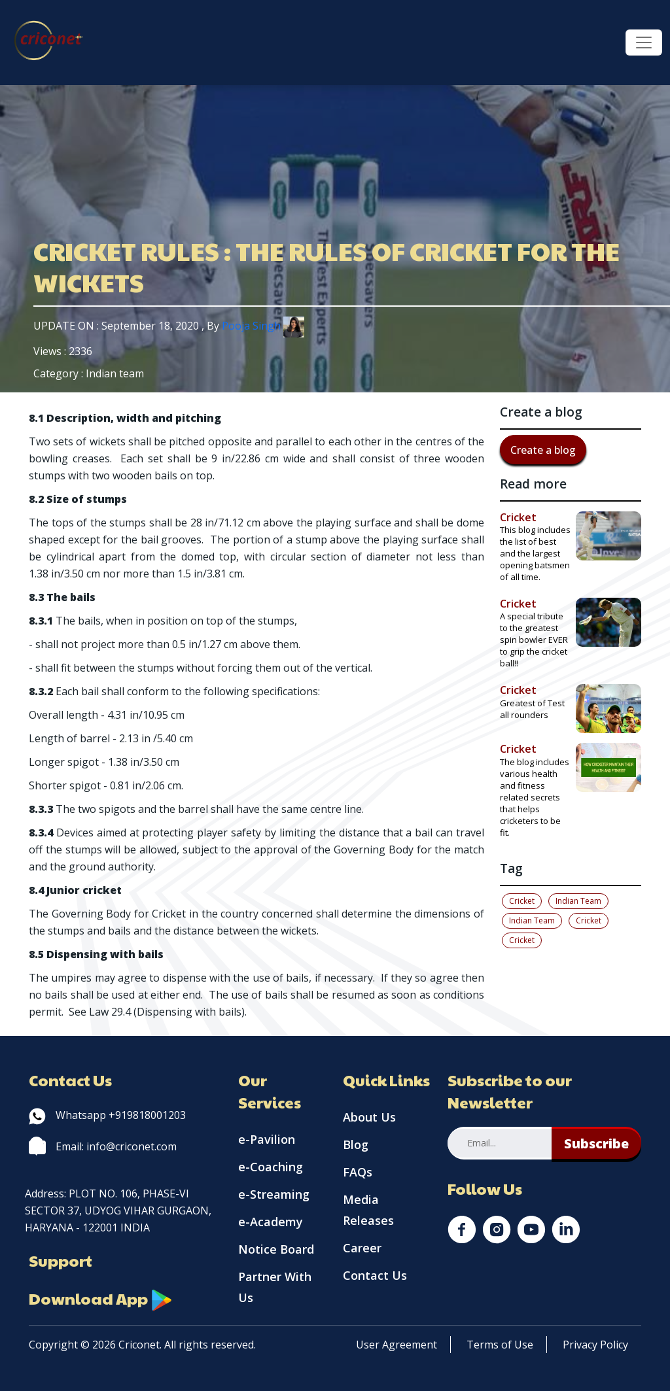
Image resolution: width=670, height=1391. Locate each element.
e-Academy (270, 1221)
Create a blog (543, 450)
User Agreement (396, 1344)
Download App (101, 1298)
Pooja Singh (263, 325)
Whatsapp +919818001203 (107, 1115)
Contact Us (375, 1275)
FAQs (357, 1172)
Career (362, 1248)
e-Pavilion (266, 1139)
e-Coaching (270, 1167)
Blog (355, 1144)
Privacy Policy (595, 1344)
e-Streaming (273, 1194)
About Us (369, 1117)
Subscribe (596, 1143)
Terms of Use (500, 1344)
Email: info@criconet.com (103, 1146)
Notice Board (276, 1249)
